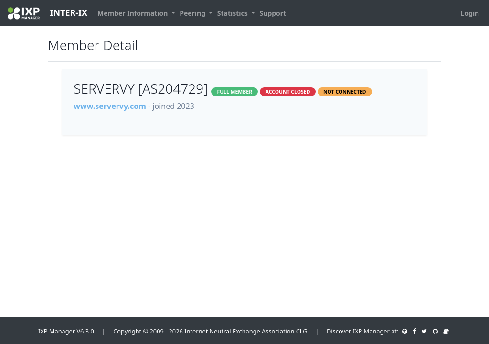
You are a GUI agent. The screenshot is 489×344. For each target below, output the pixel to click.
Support (273, 13)
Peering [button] (193, 13)
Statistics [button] (233, 13)
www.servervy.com (110, 106)
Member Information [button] (133, 13)
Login (469, 13)
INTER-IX (47, 13)
